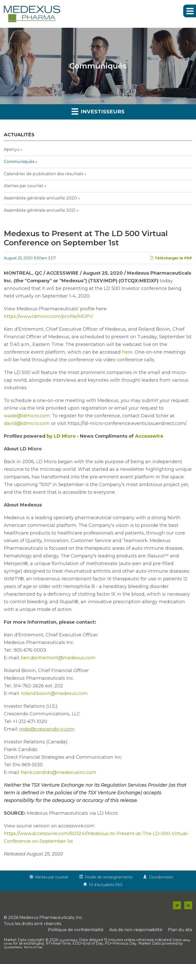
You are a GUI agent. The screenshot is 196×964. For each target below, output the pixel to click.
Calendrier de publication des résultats (43, 173)
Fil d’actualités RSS (105, 884)
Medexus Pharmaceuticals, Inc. (51, 917)
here (127, 352)
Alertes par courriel (23, 185)
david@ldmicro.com (27, 423)
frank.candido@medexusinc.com (58, 772)
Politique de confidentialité (76, 929)
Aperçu (11, 149)
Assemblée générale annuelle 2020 (40, 198)
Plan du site (180, 929)
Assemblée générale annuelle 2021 (40, 210)
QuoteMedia (68, 940)
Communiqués (19, 161)
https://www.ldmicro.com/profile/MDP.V (48, 316)
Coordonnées (161, 877)
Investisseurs (98, 111)
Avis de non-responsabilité (135, 929)
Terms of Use (33, 947)
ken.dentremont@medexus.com (58, 658)
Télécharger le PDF (171, 258)
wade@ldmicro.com (27, 416)
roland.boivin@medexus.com (54, 693)
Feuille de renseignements (108, 877)
